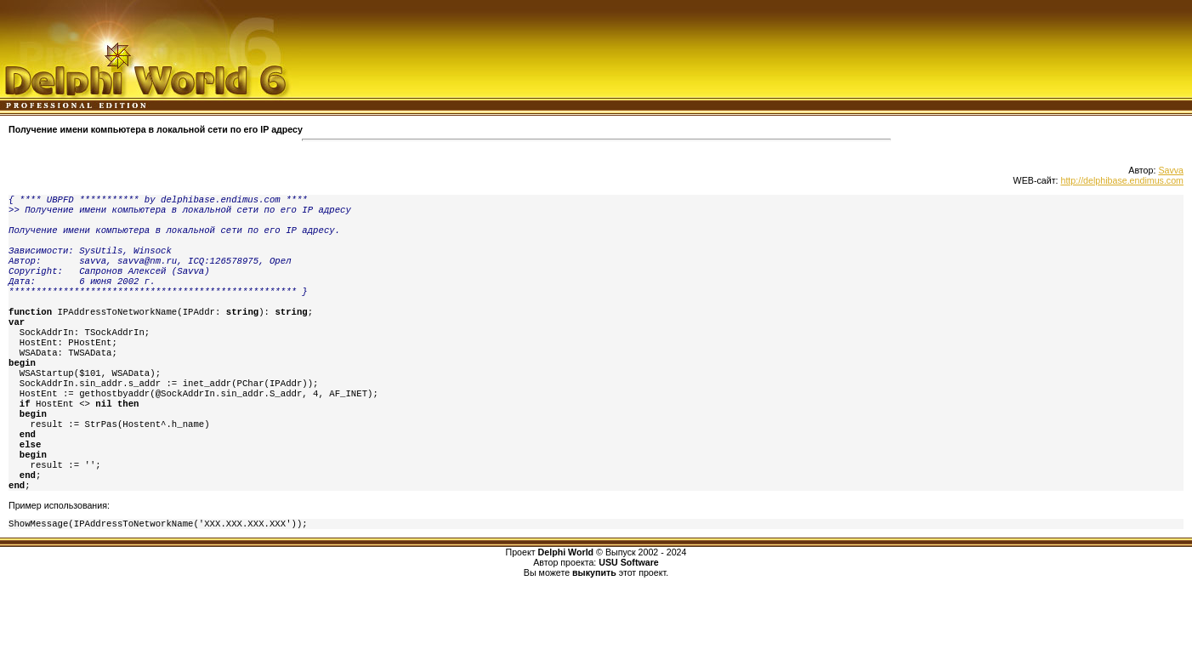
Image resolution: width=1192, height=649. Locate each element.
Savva (1170, 170)
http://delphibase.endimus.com (1121, 180)
